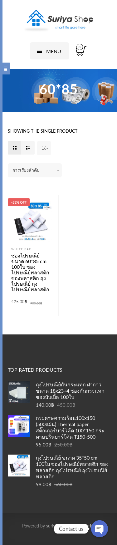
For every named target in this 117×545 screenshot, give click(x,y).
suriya (89, 525)
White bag (21, 249)
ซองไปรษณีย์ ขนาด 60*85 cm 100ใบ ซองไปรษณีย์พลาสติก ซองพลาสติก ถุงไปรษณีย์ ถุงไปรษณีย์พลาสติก (30, 272)
